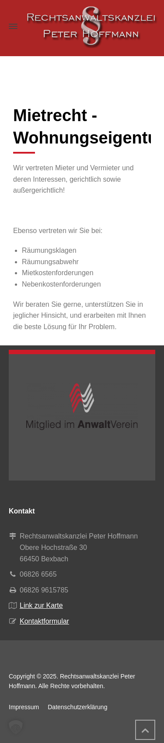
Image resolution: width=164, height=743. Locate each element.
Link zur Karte (41, 605)
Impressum (24, 707)
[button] (15, 727)
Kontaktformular (44, 621)
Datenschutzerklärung (77, 707)
